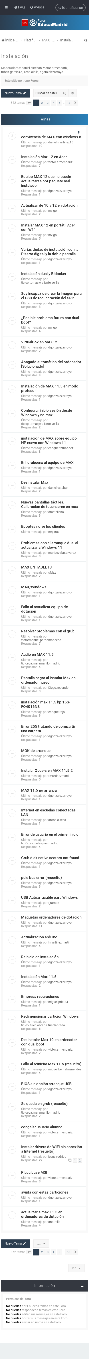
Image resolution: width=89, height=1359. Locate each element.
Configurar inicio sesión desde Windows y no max (46, 412)
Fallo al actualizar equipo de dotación (44, 609)
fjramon (53, 903)
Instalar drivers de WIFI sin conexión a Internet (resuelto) (51, 1149)
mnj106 (53, 532)
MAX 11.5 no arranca (39, 790)
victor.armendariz (55, 68)
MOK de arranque (36, 750)
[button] (29, 103)
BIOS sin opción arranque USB (46, 1084)
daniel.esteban (32, 68)
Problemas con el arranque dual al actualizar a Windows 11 (49, 545)
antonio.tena (57, 820)
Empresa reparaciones (40, 996)
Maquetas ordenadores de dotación (51, 917)
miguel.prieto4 (58, 1002)
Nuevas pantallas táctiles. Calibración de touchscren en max (49, 504)
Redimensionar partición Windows (50, 1016)
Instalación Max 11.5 (39, 976)
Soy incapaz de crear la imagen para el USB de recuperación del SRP (51, 295)
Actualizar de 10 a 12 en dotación (49, 205)
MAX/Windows (34, 587)
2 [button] (42, 102)
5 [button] (59, 102)
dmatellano (56, 512)
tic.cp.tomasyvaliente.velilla (40, 282)
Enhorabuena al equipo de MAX (47, 462)
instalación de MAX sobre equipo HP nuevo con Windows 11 (49, 440)
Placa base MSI (34, 1172)
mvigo (52, 210)
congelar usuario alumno (42, 1127)
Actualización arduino (39, 937)
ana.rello (54, 1222)
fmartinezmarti (58, 776)
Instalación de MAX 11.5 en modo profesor (49, 388)
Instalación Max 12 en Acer (44, 157)
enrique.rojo (56, 712)
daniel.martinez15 (60, 142)
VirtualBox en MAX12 (39, 342)
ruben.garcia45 (11, 72)
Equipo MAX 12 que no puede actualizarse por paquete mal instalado (46, 181)
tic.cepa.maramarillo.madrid (40, 663)
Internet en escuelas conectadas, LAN (49, 812)
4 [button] (53, 102)
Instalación (14, 56)
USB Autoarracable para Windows (49, 897)
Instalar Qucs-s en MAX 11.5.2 (47, 770)
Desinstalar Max (34, 482)
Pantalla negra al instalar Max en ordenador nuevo (48, 680)
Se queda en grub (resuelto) (44, 1103)
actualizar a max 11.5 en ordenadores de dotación (42, 1214)
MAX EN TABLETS (36, 567)
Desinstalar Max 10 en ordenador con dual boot (49, 1041)
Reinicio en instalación (40, 957)
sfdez (52, 572)
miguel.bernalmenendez (64, 1069)
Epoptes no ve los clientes (43, 526)
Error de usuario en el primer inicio (50, 834)
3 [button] (48, 102)
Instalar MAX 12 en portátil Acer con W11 (48, 227)
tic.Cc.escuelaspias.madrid (39, 843)
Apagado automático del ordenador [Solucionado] (51, 364)
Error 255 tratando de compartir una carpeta (48, 728)
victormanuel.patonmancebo (41, 640)
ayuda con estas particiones (44, 1192)
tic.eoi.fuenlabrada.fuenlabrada (43, 1025)
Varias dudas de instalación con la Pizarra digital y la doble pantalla (49, 251)
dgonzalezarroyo (51, 72)
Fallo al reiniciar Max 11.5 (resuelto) (51, 1064)
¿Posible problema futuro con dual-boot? (50, 320)
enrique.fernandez (60, 448)
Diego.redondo (58, 687)
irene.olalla (31, 72)
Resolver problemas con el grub (48, 631)
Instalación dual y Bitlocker (43, 273)
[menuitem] (20, 7)
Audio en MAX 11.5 (37, 654)
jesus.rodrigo (57, 1156)
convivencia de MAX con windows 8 (51, 137)
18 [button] (68, 102)
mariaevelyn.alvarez (62, 552)
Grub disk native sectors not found (50, 858)
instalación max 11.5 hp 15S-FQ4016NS (45, 704)
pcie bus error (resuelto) (41, 877)
